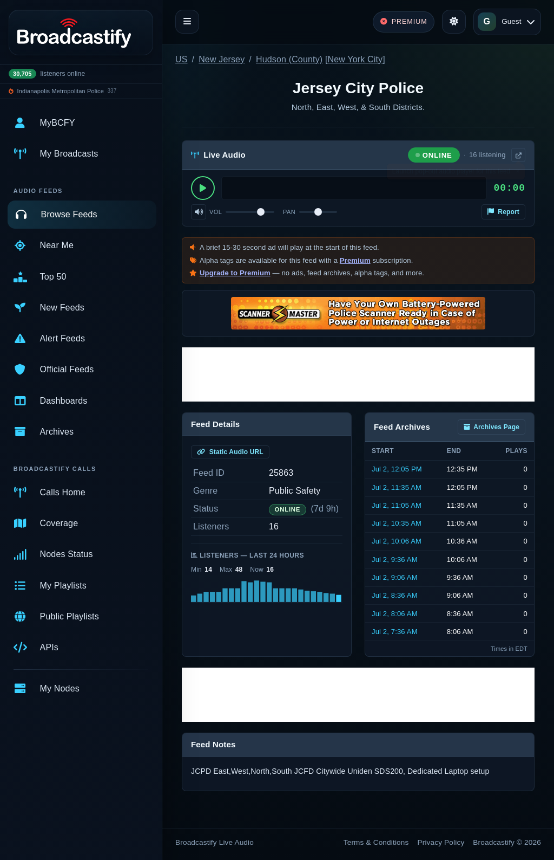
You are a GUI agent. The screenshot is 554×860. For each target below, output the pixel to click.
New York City (355, 59)
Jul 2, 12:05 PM (397, 469)
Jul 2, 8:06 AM (395, 614)
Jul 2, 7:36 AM (395, 632)
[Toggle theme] (454, 22)
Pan (289, 212)
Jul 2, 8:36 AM (395, 595)
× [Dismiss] (517, 173)
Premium (355, 260)
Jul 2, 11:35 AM (396, 487)
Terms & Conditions (376, 842)
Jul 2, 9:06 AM (395, 577)
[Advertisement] (358, 374)
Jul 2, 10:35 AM (396, 523)
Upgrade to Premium (235, 273)
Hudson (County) (289, 59)
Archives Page (491, 427)
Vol (215, 212)
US (181, 59)
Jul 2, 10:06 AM (396, 541)
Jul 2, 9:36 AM (395, 559)
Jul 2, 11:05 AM (396, 505)
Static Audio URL (230, 452)
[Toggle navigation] (187, 22)
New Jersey (222, 59)
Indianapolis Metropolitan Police (60, 91)
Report (503, 212)
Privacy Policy (441, 842)
